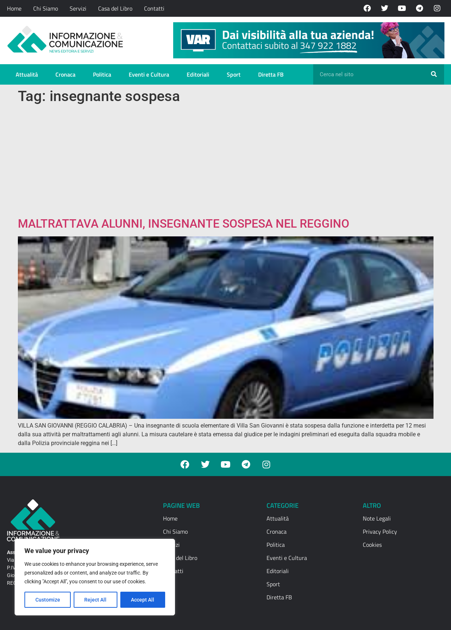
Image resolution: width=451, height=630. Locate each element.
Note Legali (377, 518)
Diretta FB (271, 74)
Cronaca (65, 74)
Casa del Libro (115, 8)
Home (14, 8)
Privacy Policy (380, 531)
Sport (234, 74)
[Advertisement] (225, 162)
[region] (95, 577)
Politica (102, 74)
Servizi (78, 8)
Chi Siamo (45, 8)
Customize (47, 600)
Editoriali (198, 74)
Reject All (96, 600)
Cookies (372, 544)
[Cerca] (434, 74)
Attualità (27, 74)
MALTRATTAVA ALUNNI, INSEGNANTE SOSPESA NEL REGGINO (183, 224)
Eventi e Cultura (149, 74)
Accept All (143, 600)
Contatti (154, 8)
